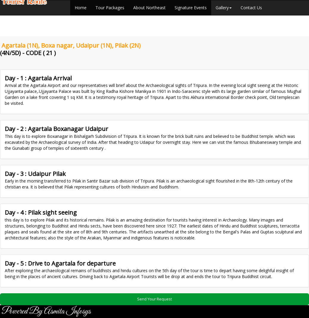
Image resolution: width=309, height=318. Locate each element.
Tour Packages (109, 7)
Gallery (224, 7)
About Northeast (149, 7)
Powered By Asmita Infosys (46, 311)
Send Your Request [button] (154, 299)
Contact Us (251, 7)
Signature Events (191, 7)
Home (81, 7)
